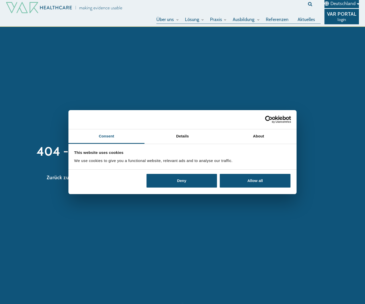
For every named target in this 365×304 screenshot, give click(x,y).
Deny (181, 180)
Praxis (218, 19)
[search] (314, 4)
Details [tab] (182, 136)
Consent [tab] (106, 136)
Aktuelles (306, 19)
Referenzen (277, 19)
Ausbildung (246, 19)
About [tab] (258, 136)
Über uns (167, 19)
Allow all (255, 180)
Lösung (194, 19)
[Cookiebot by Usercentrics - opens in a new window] (269, 119)
